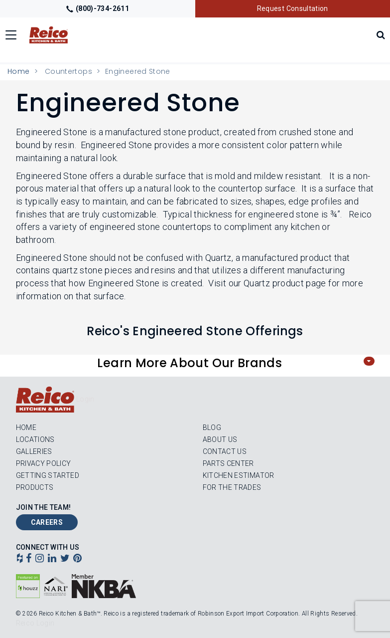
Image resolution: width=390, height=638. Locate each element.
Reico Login (35, 623)
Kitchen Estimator (238, 475)
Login (85, 399)
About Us (220, 439)
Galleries (34, 451)
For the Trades (232, 487)
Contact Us (225, 451)
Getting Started (47, 475)
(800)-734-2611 (97, 8)
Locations (35, 439)
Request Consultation (292, 8)
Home (18, 71)
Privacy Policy (43, 463)
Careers (47, 522)
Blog (212, 427)
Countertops (68, 71)
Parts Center (228, 463)
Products (35, 487)
